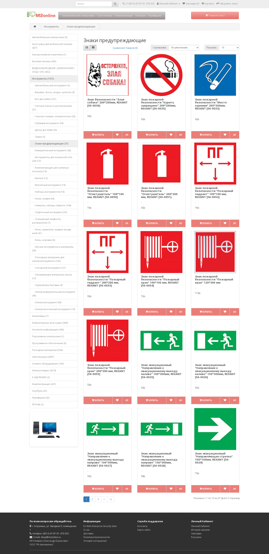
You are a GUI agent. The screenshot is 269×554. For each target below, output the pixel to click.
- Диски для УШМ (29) (44, 130)
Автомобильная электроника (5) (49, 37)
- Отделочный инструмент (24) (49, 212)
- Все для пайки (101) (44, 99)
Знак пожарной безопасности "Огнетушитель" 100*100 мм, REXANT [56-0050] (105, 192)
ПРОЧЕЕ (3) (37, 404)
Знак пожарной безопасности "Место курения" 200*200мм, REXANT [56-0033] (211, 104)
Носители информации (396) (48, 329)
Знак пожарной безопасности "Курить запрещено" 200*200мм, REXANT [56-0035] (158, 104)
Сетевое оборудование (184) (48, 363)
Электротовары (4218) (44, 370)
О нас (86, 529)
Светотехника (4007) (43, 356)
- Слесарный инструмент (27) (48, 267)
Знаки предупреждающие (81, 26)
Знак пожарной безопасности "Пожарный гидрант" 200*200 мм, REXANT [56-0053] (106, 281)
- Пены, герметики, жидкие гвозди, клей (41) (51, 231)
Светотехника (104, 15)
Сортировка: (160, 47)
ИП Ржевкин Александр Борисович (49, 540)
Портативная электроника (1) (48, 336)
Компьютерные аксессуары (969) (50, 322)
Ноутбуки (140, 15)
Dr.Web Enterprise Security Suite (100, 526)
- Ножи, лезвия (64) (43, 198)
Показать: (212, 47)
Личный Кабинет (200, 526)
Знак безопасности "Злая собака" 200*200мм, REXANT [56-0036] (107, 102)
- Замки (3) (38, 136)
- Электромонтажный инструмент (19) (53, 309)
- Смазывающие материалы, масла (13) (52, 276)
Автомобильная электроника (78, 15)
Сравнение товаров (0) (125, 47)
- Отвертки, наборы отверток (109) (51, 205)
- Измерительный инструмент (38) (51, 150)
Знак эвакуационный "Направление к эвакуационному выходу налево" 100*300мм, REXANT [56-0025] (161, 371)
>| (110, 499)
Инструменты (51, 26)
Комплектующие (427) (44, 384)
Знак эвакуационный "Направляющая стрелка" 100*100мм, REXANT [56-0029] (214, 458)
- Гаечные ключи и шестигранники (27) (52, 107)
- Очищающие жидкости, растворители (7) (46, 220)
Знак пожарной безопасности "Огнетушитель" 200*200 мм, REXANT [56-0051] (159, 192)
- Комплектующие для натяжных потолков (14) (50, 169)
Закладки (196, 533)
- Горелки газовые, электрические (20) (53, 116)
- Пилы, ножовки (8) (43, 240)
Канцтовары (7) (40, 316)
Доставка (88, 533)
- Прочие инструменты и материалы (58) (52, 248)
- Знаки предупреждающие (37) (50, 143)
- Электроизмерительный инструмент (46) (53, 293)
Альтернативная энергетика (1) (49, 54)
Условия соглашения (95, 540)
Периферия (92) (40, 397)
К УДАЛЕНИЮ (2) (41, 377)
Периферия (154, 15)
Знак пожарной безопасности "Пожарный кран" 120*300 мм (214, 279)
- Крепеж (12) (40, 178)
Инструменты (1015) (43, 78)
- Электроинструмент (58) (46, 302)
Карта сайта (143, 529)
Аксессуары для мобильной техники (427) (52, 46)
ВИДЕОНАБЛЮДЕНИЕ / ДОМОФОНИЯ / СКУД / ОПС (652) (53, 70)
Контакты (142, 526)
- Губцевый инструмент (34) (47, 123)
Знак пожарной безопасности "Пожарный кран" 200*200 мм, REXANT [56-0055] (106, 369)
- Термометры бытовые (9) (47, 285)
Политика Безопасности (96, 537)
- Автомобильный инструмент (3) (51, 85)
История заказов (200, 529)
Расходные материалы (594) (47, 350)
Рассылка (196, 537)
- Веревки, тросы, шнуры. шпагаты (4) (53, 92)
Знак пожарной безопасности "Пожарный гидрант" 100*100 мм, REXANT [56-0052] (214, 192)
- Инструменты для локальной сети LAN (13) (52, 159)
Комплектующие (124, 15)
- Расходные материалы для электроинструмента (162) (48, 259)
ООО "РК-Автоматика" (42, 544)
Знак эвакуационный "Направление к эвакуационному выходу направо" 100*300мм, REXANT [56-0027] (105, 459)
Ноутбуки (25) (39, 390)
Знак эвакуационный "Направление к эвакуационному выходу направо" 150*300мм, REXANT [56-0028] (159, 459)
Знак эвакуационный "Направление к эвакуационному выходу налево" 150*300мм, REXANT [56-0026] (215, 371)
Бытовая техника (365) (44, 61)
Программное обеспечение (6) (49, 343)
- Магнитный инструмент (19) (48, 185)
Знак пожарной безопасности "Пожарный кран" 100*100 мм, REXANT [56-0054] (160, 281)
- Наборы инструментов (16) (48, 191)
